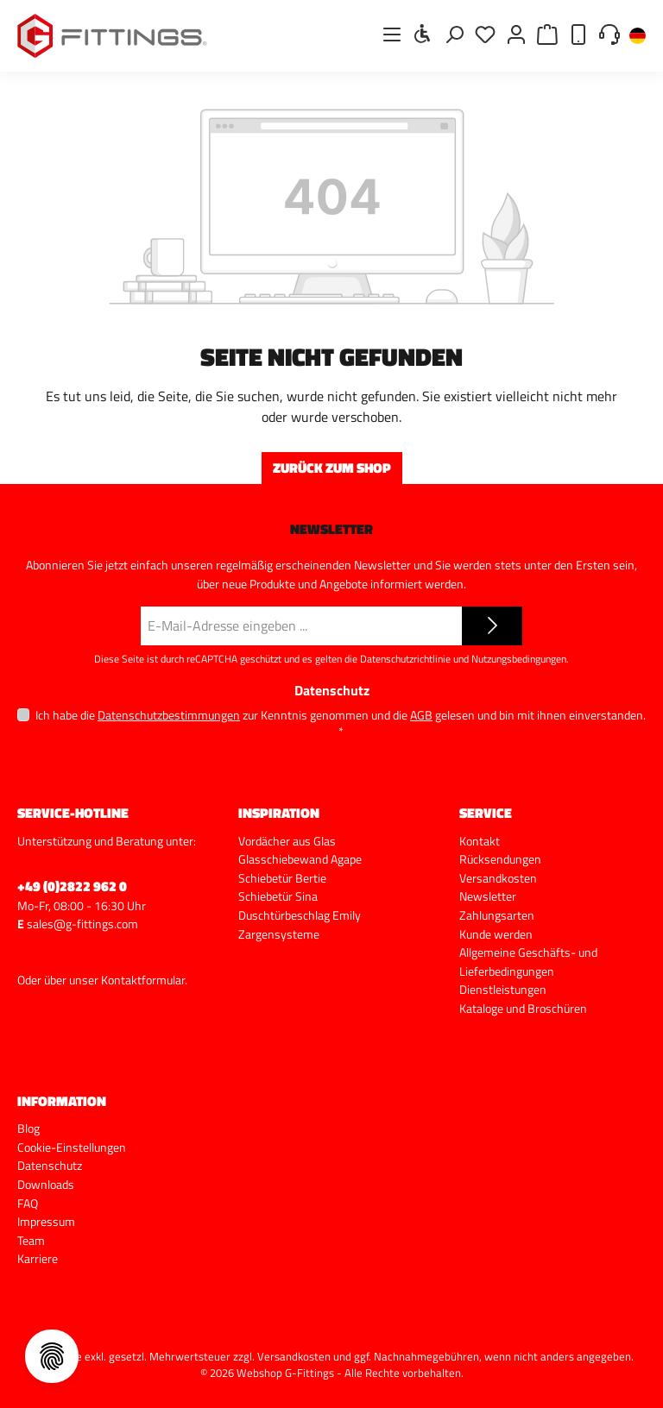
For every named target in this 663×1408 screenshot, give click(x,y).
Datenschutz (49, 1165)
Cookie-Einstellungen (71, 1147)
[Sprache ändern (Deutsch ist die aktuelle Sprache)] (637, 36)
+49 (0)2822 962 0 (72, 886)
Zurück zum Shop (332, 467)
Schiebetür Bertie (282, 878)
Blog (28, 1128)
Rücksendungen (500, 859)
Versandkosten (498, 878)
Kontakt (479, 841)
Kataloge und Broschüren (523, 1008)
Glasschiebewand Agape (300, 859)
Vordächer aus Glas (287, 841)
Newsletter (487, 896)
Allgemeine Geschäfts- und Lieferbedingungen (528, 962)
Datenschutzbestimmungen (169, 715)
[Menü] (392, 34)
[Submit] (492, 626)
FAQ (27, 1203)
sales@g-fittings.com (82, 924)
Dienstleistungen (502, 989)
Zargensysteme (278, 934)
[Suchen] (454, 34)
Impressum (46, 1221)
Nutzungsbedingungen (518, 659)
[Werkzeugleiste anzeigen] (423, 33)
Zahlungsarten (496, 915)
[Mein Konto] (516, 34)
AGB (421, 715)
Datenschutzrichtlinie (405, 659)
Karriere (37, 1258)
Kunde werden (496, 934)
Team (31, 1240)
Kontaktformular (143, 980)
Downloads (45, 1184)
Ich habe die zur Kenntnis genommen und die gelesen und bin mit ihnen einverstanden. (340, 723)
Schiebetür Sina (278, 896)
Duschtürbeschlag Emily (299, 915)
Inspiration (278, 812)
